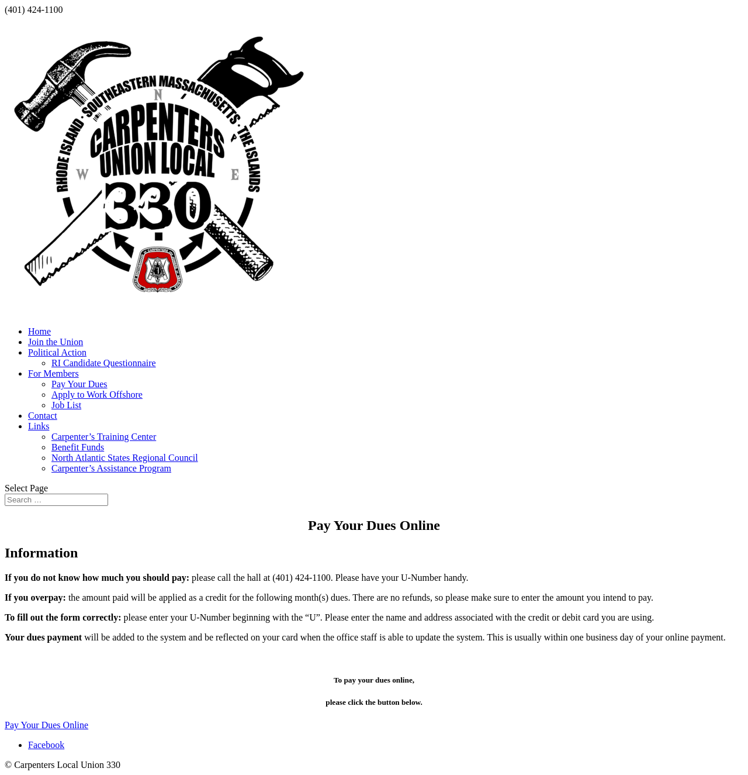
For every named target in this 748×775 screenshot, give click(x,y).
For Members (53, 373)
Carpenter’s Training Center (103, 437)
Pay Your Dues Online (46, 725)
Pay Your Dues (79, 384)
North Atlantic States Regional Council (124, 458)
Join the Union (55, 342)
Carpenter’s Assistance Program (111, 468)
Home (39, 331)
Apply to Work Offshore (97, 394)
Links (38, 426)
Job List (66, 405)
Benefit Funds (77, 447)
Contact (42, 416)
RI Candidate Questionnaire (103, 363)
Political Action (57, 352)
